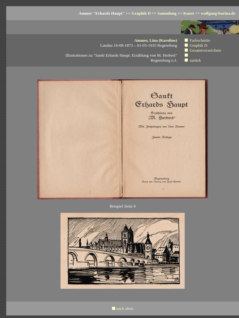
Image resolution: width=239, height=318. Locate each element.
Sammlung (166, 13)
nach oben (124, 308)
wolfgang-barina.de (218, 13)
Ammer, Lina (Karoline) (155, 40)
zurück (195, 60)
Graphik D (141, 13)
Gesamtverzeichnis (205, 50)
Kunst (188, 13)
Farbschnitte (200, 40)
